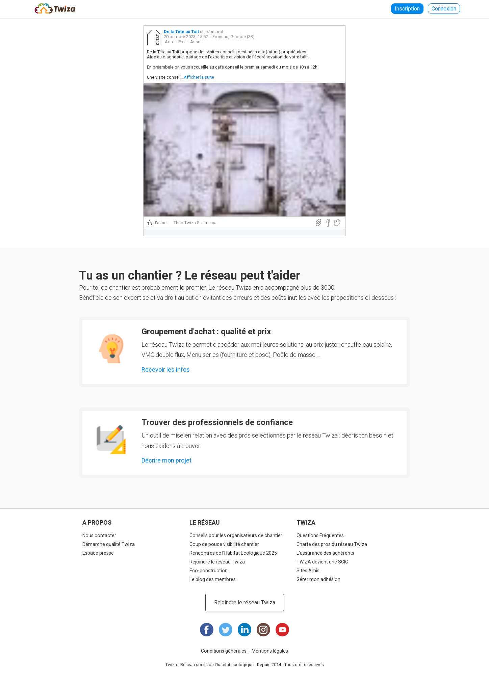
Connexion (444, 8)
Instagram (263, 629)
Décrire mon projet (166, 460)
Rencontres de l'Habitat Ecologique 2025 (233, 553)
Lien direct (318, 222)
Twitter (225, 629)
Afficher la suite (199, 77)
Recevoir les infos (165, 369)
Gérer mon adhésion (318, 579)
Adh (169, 41)
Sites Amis (308, 570)
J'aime (160, 222)
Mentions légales (270, 651)
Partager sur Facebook (328, 223)
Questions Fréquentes (320, 535)
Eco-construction (208, 570)
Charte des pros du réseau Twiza (332, 544)
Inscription (407, 8)
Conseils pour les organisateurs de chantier (235, 535)
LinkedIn (244, 629)
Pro (181, 41)
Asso (195, 41)
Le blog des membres (212, 579)
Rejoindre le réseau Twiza (217, 561)
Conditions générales (224, 651)
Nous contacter (99, 535)
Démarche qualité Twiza (108, 544)
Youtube (282, 629)
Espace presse (98, 553)
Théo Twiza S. (187, 222)
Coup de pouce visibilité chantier (224, 544)
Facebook (206, 629)
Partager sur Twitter (337, 223)
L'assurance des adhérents (325, 553)
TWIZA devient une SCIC (322, 561)
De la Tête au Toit (181, 31)
